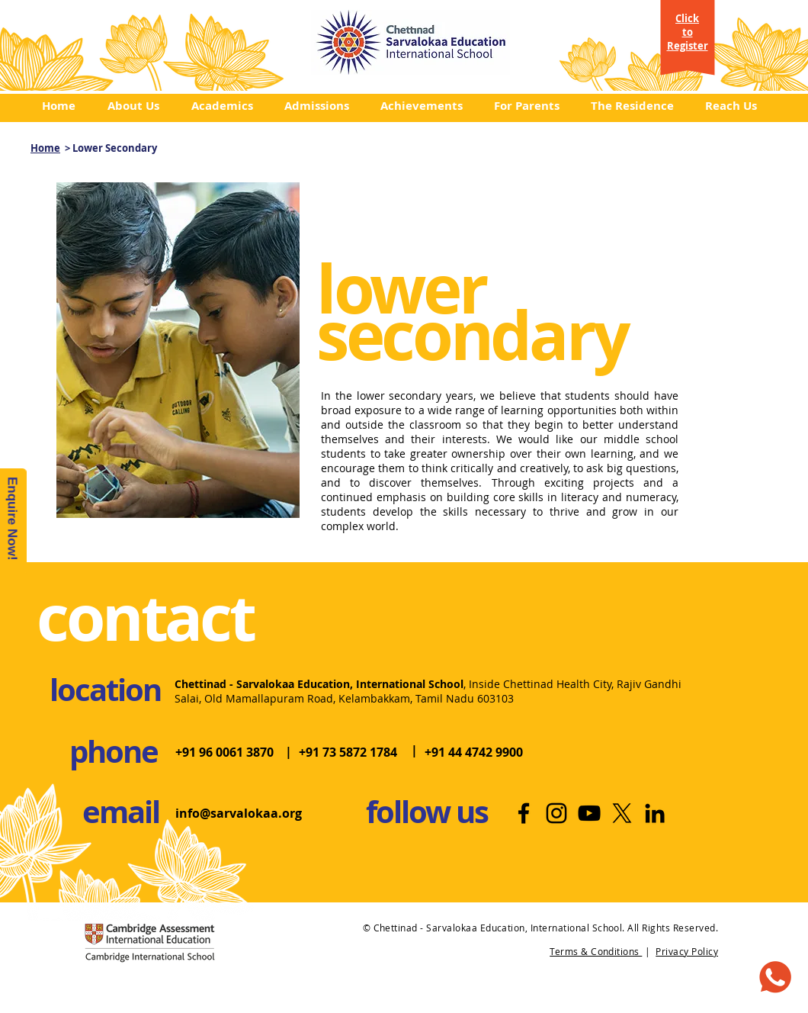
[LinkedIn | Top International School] (655, 813)
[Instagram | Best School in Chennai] (556, 813)
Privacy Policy (687, 951)
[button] (138, 106)
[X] (622, 813)
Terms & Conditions (596, 951)
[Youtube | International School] (589, 813)
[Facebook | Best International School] (523, 813)
